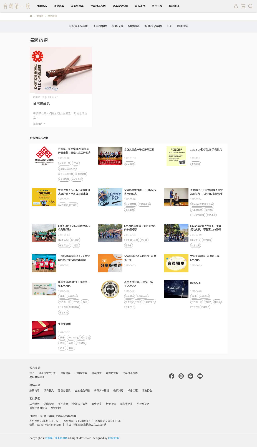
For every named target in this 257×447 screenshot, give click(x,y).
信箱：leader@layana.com (45, 424)
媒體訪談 (134, 26)
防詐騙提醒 (143, 403)
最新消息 (140, 6)
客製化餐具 (77, 6)
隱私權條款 (126, 403)
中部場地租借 (79, 403)
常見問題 (56, 408)
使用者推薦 (100, 26)
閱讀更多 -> (39, 123)
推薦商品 (42, 6)
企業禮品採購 (98, 6)
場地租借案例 (153, 26)
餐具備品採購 (36, 377)
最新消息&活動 (78, 26)
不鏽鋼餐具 (81, 373)
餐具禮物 (97, 373)
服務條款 (97, 403)
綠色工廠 (157, 6)
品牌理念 (34, 403)
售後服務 (111, 403)
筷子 (31, 373)
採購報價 (49, 403)
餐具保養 (117, 26)
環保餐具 (59, 6)
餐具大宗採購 (120, 6)
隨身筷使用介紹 (47, 373)
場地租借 (174, 6)
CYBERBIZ (114, 438)
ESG (169, 26)
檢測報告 (183, 26)
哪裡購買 (63, 403)
